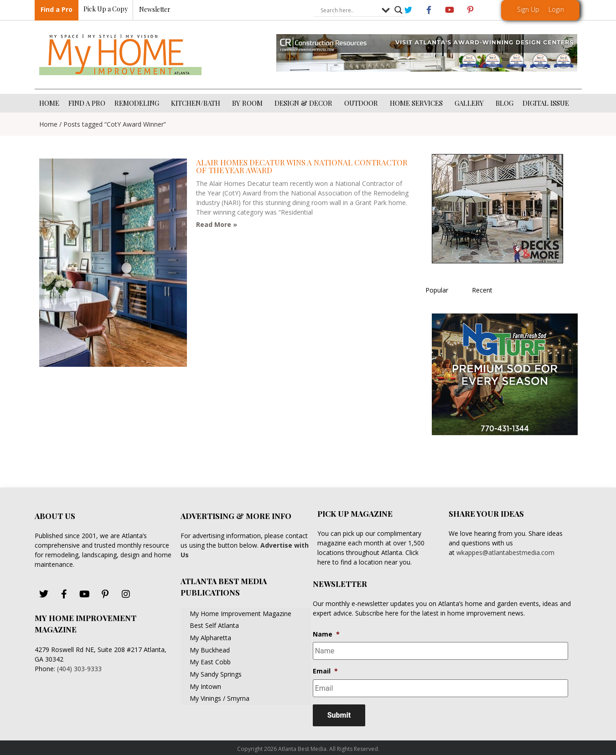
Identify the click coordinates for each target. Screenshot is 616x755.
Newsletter (155, 9)
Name (326, 634)
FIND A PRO (86, 103)
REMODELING (138, 103)
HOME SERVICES (417, 103)
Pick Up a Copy (105, 9)
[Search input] (349, 10)
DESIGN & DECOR (304, 103)
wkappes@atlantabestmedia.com (505, 552)
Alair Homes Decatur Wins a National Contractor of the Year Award (302, 166)
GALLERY (471, 103)
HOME (49, 103)
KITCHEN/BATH (197, 103)
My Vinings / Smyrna (219, 698)
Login (556, 9)
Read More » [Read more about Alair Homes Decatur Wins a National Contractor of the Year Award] (216, 224)
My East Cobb (210, 661)
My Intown (205, 686)
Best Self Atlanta (214, 625)
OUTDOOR (362, 103)
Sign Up (528, 9)
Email (325, 670)
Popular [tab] (436, 290)
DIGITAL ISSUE (546, 103)
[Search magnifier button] (398, 10)
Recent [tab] (482, 290)
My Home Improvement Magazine (240, 613)
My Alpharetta (210, 637)
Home (48, 124)
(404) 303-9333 (79, 668)
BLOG (504, 103)
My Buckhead (210, 650)
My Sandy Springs (216, 674)
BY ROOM (248, 103)
